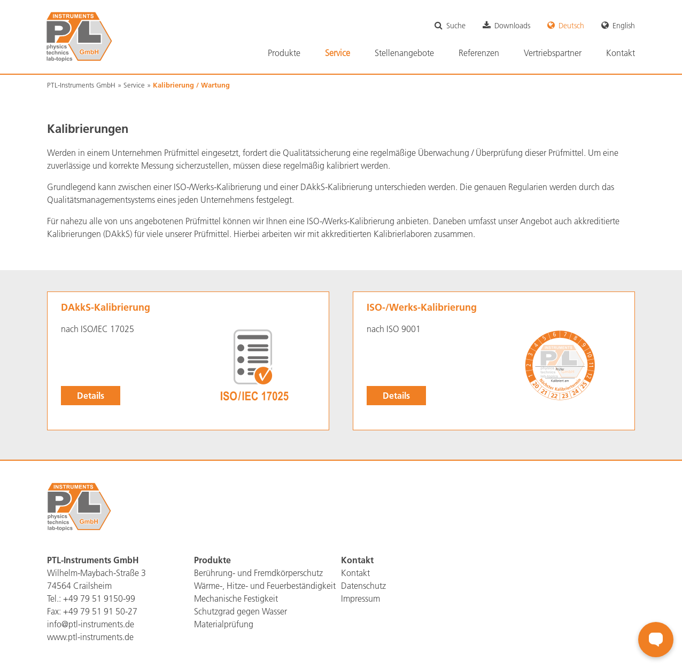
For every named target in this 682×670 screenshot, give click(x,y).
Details (90, 395)
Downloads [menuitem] (512, 25)
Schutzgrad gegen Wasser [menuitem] (240, 611)
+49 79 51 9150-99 (99, 598)
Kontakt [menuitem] (620, 53)
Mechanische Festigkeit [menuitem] (236, 598)
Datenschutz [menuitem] (363, 585)
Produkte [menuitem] (284, 53)
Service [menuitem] (337, 53)
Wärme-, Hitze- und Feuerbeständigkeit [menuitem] (265, 585)
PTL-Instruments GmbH (81, 85)
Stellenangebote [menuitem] (404, 53)
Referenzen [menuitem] (479, 53)
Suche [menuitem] (456, 25)
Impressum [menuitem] (360, 598)
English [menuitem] (624, 25)
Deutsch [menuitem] (571, 25)
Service (134, 85)
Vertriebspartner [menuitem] (553, 53)
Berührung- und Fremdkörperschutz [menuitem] (258, 572)
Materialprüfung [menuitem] (223, 624)
